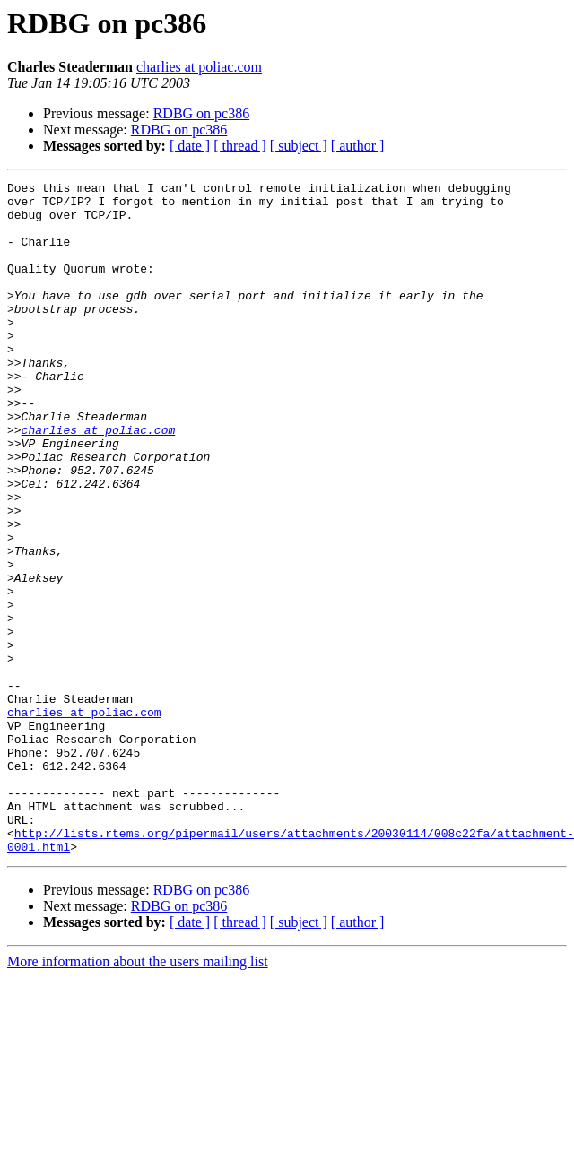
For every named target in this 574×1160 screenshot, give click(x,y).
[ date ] (190, 145)
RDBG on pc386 (201, 113)
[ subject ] (298, 145)
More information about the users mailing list (137, 1096)
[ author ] (358, 145)
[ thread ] (239, 145)
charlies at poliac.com (199, 66)
